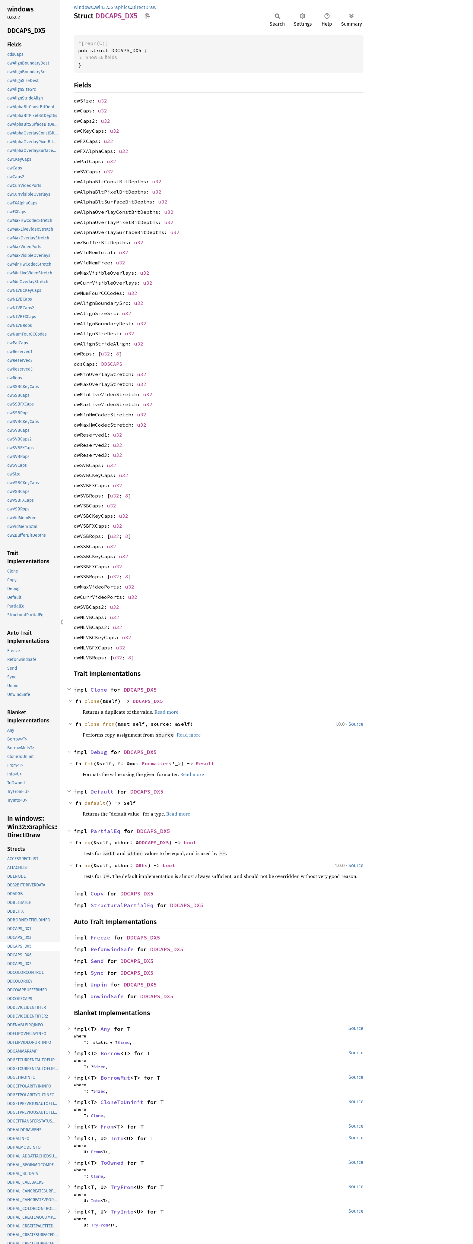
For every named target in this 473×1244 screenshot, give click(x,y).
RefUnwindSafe (112, 949)
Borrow (110, 1053)
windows (83, 7)
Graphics (120, 7)
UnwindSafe (107, 996)
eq (87, 842)
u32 (102, 101)
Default (102, 791)
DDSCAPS (111, 364)
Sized (123, 1042)
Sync (97, 972)
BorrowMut (115, 1077)
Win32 (101, 7)
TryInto (122, 1211)
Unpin (98, 984)
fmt (89, 763)
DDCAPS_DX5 (140, 689)
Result (205, 763)
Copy (97, 893)
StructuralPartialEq (122, 905)
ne (87, 865)
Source (355, 724)
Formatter (155, 763)
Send (97, 961)
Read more (166, 712)
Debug (98, 752)
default (95, 803)
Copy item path (147, 16)
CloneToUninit (122, 1102)
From (107, 1126)
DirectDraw (144, 7)
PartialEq (105, 831)
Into (117, 1138)
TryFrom (122, 1187)
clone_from (99, 724)
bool (190, 842)
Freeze (100, 937)
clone (92, 701)
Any (105, 1028)
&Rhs (142, 865)
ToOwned (112, 1162)
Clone (98, 689)
